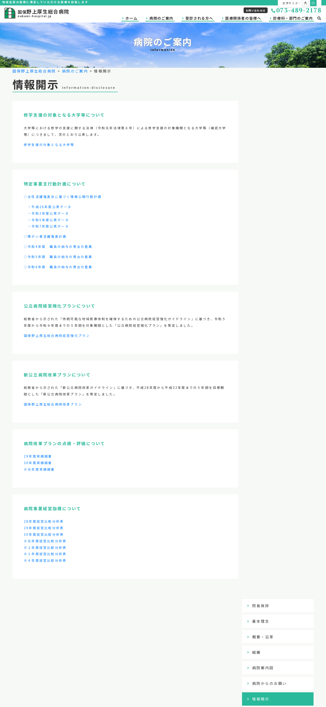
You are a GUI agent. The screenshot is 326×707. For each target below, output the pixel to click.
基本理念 (267, 102)
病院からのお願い (276, 164)
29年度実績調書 (38, 456)
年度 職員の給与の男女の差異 (65, 267)
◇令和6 (31, 267)
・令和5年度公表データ (46, 220)
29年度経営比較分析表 (44, 528)
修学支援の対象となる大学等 (49, 144)
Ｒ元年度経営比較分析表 (45, 541)
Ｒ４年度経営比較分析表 (45, 560)
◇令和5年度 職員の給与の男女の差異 (58, 256)
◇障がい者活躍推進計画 (45, 236)
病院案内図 (270, 148)
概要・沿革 (270, 117)
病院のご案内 (161, 18)
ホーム (131, 18)
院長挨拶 (267, 86)
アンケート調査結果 (278, 211)
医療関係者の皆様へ (243, 18)
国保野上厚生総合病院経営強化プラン (57, 335)
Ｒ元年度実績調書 (39, 469)
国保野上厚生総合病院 (34, 71)
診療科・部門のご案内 (293, 18)
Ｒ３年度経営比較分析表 (45, 554)
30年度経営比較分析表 (44, 534)
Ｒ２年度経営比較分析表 (45, 547)
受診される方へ (199, 18)
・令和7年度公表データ (46, 226)
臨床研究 (267, 195)
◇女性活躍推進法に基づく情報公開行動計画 (63, 196)
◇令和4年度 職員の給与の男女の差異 (58, 246)
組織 (263, 133)
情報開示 (267, 180)
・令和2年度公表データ (46, 213)
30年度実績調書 (38, 462)
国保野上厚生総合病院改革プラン (53, 404)
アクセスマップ (274, 226)
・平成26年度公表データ (48, 206)
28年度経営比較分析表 (44, 521)
